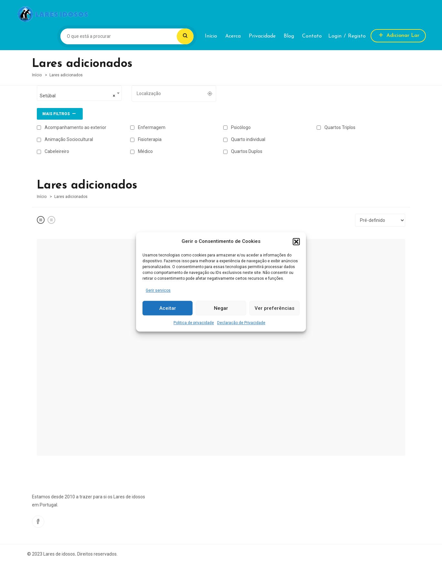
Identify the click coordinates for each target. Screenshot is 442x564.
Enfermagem (147, 127)
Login (335, 36)
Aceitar (167, 308)
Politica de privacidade (194, 323)
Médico (141, 151)
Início (211, 36)
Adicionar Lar (398, 35)
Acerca (233, 36)
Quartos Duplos (242, 151)
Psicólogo (237, 127)
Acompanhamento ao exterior (71, 127)
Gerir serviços (158, 290)
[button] (296, 241)
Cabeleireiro (53, 151)
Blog (289, 36)
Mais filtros (59, 113)
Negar (221, 308)
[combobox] (79, 93)
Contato (312, 36)
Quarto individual (244, 139)
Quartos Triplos (336, 127)
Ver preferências (274, 308)
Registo (357, 36)
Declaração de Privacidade (241, 323)
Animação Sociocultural (65, 139)
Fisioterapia (146, 139)
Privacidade (262, 36)
